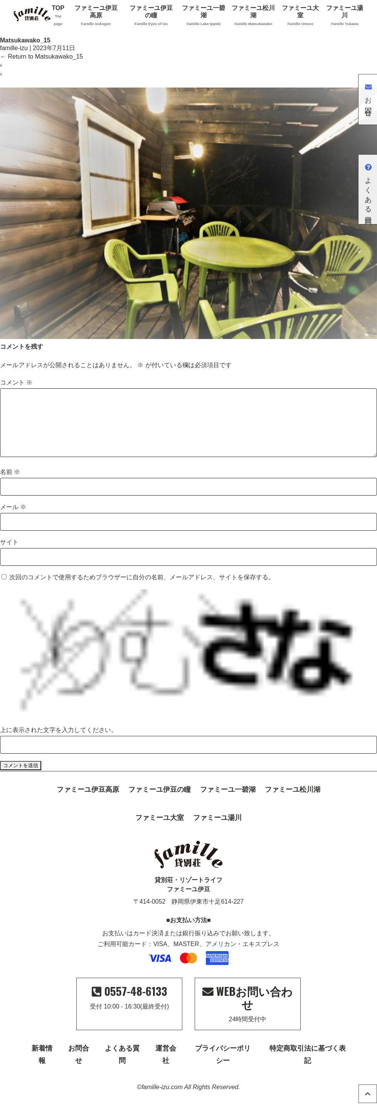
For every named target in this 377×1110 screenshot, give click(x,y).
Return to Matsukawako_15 (41, 56)
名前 (10, 484)
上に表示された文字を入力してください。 (58, 742)
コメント (16, 382)
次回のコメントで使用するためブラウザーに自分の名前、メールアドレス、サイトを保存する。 (141, 589)
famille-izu (14, 48)
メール (13, 519)
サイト (9, 554)
